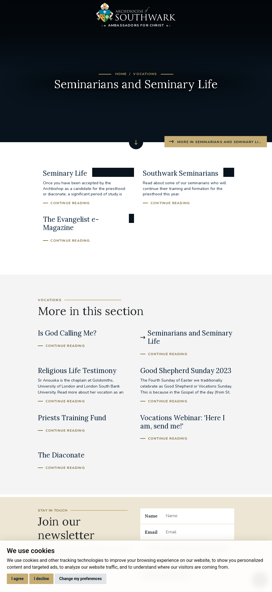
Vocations (145, 74)
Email (151, 532)
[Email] (197, 532)
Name (151, 516)
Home (121, 74)
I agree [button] (17, 578)
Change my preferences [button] (80, 578)
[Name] (197, 516)
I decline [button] (41, 578)
